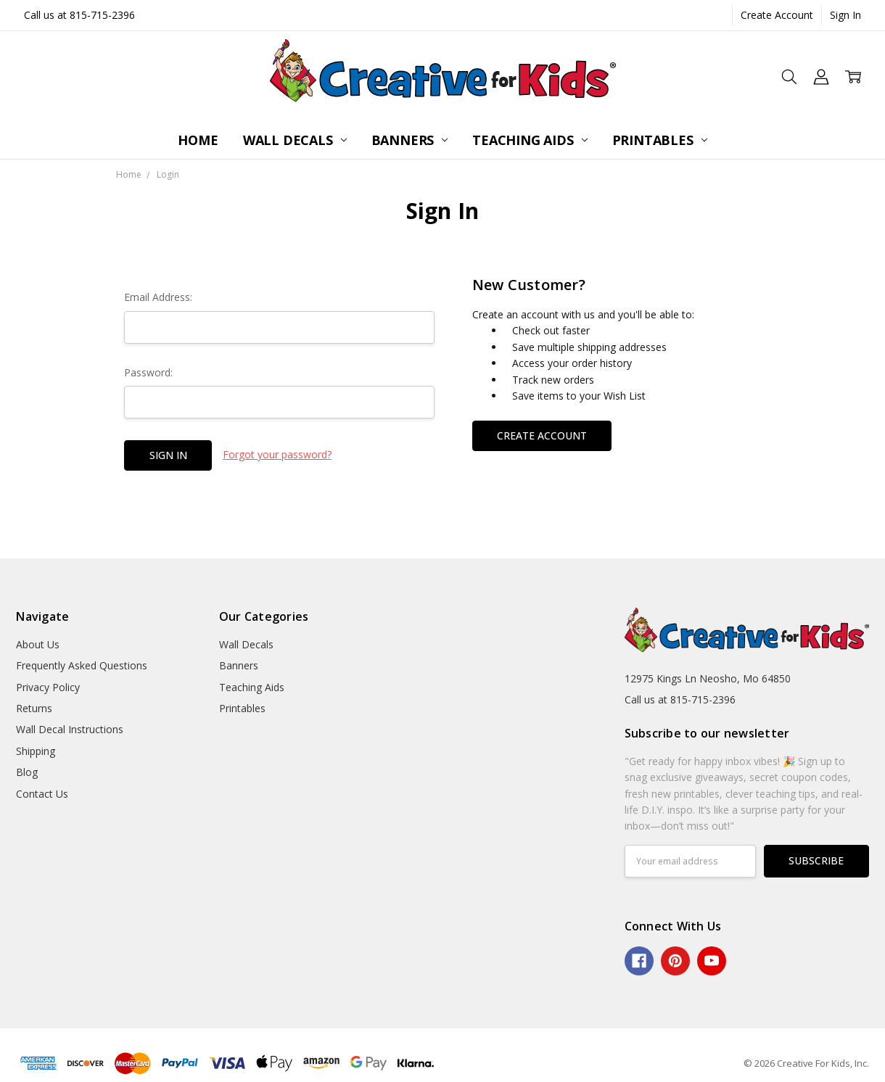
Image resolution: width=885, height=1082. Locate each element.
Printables (659, 140)
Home (198, 140)
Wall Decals (295, 140)
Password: (148, 372)
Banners (409, 140)
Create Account (777, 15)
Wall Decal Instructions (69, 729)
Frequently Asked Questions (81, 665)
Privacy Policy (48, 687)
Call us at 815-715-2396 (79, 15)
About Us (37, 644)
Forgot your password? (277, 454)
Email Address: (158, 297)
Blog (27, 772)
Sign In (845, 15)
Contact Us (42, 794)
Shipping (35, 751)
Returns (34, 708)
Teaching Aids (529, 140)
